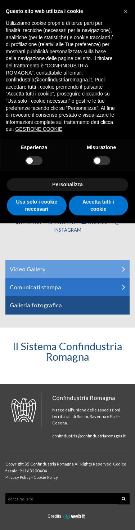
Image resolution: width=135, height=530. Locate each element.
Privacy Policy (18, 477)
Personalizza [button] (67, 184)
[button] (125, 11)
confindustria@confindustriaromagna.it (89, 435)
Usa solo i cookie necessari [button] (36, 205)
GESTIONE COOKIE (38, 129)
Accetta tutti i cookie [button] (98, 205)
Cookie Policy (45, 477)
